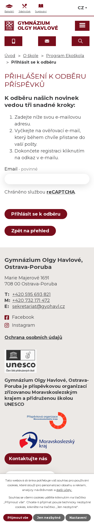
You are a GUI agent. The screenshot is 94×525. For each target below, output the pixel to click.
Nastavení (77, 517)
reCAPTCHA (61, 192)
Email (21, 169)
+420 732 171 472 (31, 300)
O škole (30, 55)
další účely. (64, 490)
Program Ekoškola (65, 55)
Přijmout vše (18, 517)
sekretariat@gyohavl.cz (38, 306)
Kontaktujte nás (28, 458)
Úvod (10, 55)
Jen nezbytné (49, 517)
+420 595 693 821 (31, 294)
